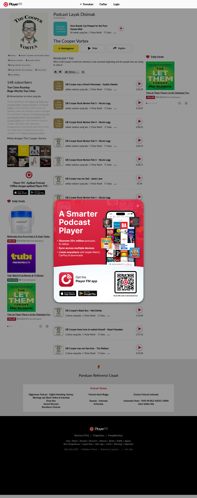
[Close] (137, 206)
